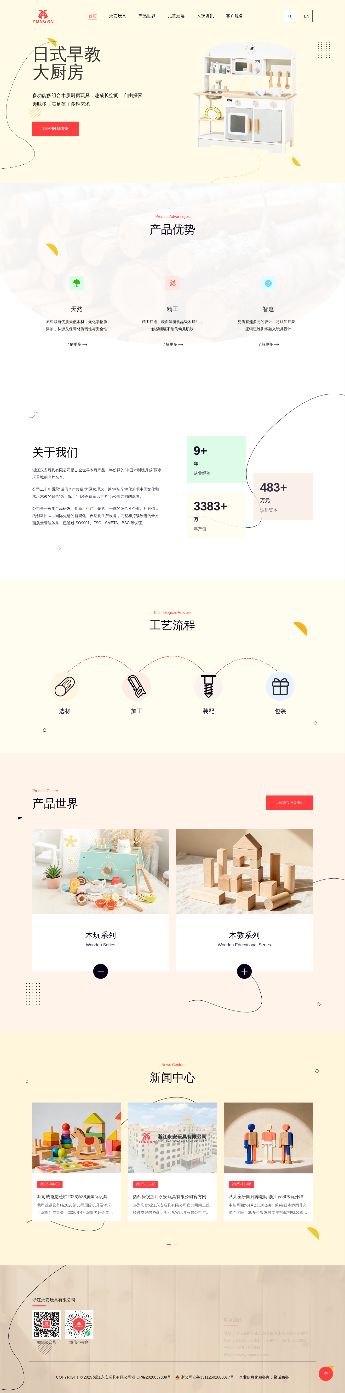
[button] (169, 1244)
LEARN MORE (56, 129)
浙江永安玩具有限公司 (51, 470)
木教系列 (244, 935)
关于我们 (55, 452)
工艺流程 (173, 625)
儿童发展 (176, 16)
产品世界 (146, 16)
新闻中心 (173, 1077)
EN (306, 16)
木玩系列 (100, 935)
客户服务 (234, 16)
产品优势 (173, 229)
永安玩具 (117, 16)
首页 (92, 16)
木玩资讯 (205, 16)
